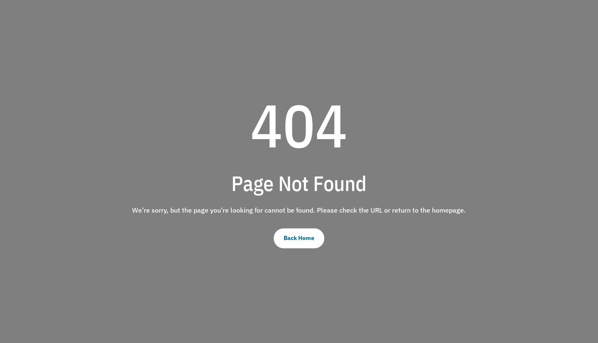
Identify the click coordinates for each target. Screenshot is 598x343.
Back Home (299, 238)
